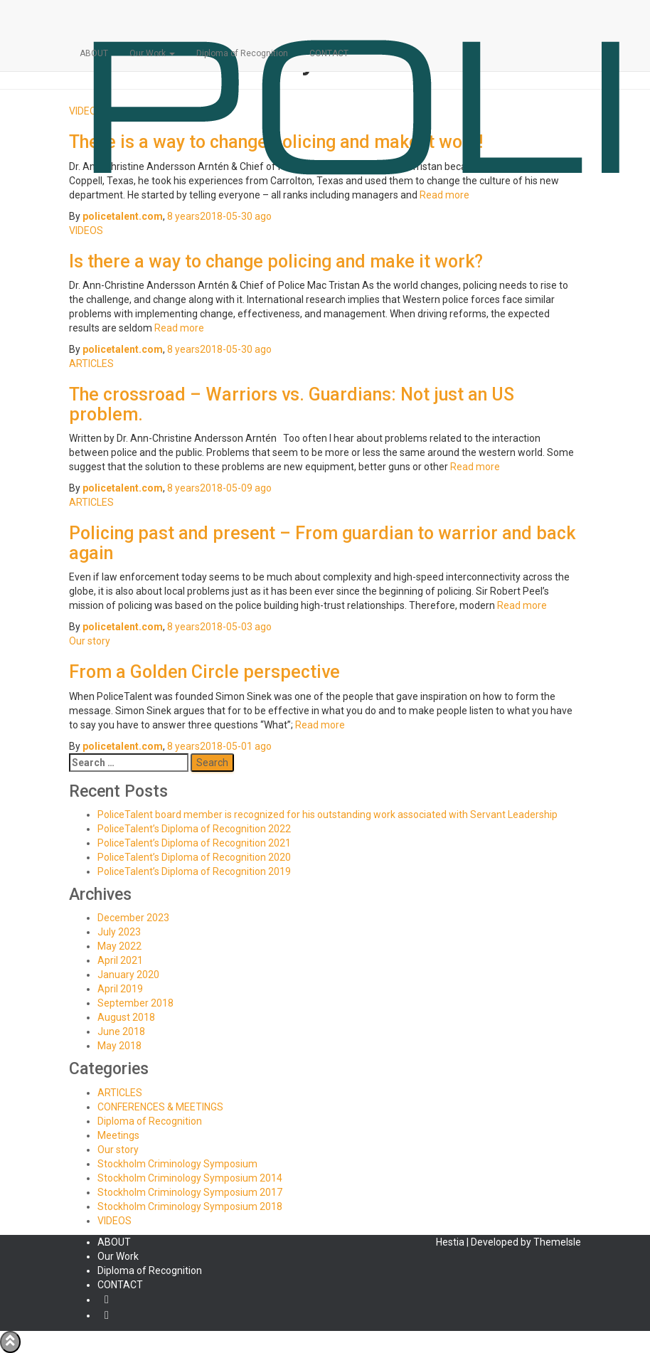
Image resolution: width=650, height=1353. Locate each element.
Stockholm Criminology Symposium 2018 (189, 1206)
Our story (89, 641)
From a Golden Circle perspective (204, 672)
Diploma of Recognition (242, 53)
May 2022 (119, 946)
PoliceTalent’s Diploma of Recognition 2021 (194, 843)
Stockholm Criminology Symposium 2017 (189, 1192)
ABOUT (94, 53)
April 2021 (120, 960)
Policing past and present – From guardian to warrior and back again (322, 543)
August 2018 (126, 1017)
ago (219, 216)
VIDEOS (86, 230)
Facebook (106, 1303)
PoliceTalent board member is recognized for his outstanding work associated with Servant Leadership (327, 814)
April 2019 (120, 988)
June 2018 (121, 1031)
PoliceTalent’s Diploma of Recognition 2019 (194, 871)
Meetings (118, 1135)
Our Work (152, 53)
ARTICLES (91, 363)
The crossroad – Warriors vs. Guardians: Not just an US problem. (291, 404)
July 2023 (119, 932)
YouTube (106, 1319)
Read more (178, 328)
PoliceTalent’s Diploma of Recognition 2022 (194, 828)
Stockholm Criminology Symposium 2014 (189, 1178)
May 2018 (119, 1045)
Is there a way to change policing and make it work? (276, 261)
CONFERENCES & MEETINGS (160, 1107)
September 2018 (135, 1003)
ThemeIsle (557, 1242)
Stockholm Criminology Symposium (177, 1163)
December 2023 (133, 917)
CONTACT (328, 53)
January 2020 (128, 974)
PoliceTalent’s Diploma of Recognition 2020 (194, 857)
